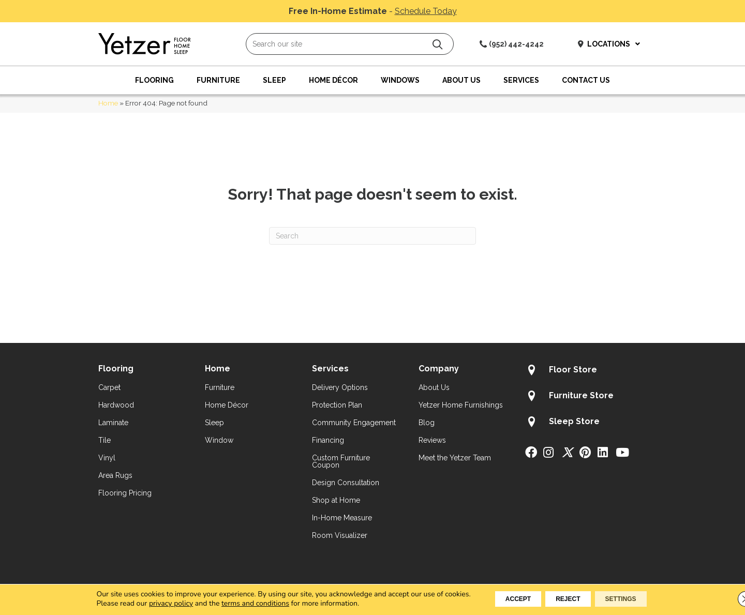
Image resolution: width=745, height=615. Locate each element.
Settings (635, 599)
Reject (567, 599)
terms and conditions (233, 603)
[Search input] (350, 44)
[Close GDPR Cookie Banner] (728, 599)
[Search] (372, 236)
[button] (437, 44)
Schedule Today (426, 11)
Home (108, 103)
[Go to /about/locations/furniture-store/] (586, 397)
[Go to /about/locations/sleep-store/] (586, 423)
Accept (503, 599)
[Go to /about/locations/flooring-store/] (586, 371)
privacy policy (149, 603)
